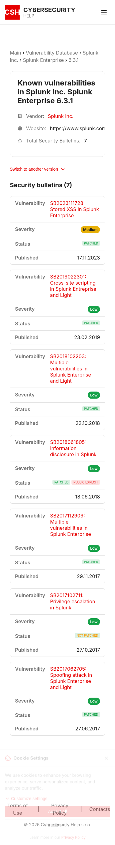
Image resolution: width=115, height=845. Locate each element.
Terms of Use (17, 809)
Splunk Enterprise (43, 60)
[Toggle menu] (104, 12)
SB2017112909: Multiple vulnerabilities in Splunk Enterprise (70, 525)
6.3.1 (73, 60)
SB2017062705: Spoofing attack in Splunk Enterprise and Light (71, 678)
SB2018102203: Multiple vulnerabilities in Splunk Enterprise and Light (70, 368)
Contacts (99, 809)
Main (15, 53)
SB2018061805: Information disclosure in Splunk (73, 448)
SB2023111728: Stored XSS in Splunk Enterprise (74, 209)
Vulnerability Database (52, 53)
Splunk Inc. (61, 116)
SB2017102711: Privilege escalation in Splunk (72, 601)
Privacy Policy (59, 809)
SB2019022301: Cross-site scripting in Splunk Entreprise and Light (73, 286)
